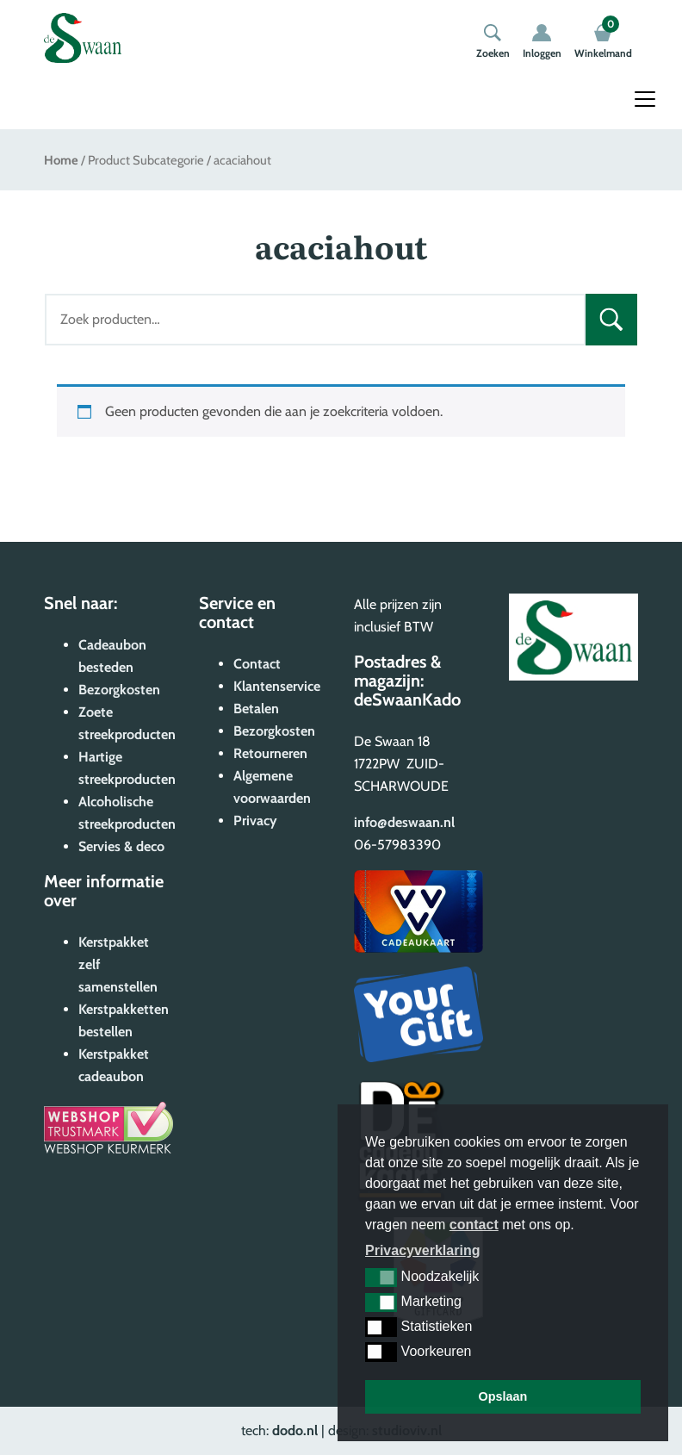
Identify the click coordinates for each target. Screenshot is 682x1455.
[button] (381, 1277)
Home (61, 160)
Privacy (255, 820)
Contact (257, 664)
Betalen (256, 708)
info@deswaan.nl (404, 822)
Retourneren (270, 753)
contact (474, 1224)
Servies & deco (121, 846)
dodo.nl (295, 1430)
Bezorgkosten (119, 689)
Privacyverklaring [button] (422, 1250)
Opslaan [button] (503, 1396)
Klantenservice (276, 686)
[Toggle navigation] (645, 99)
